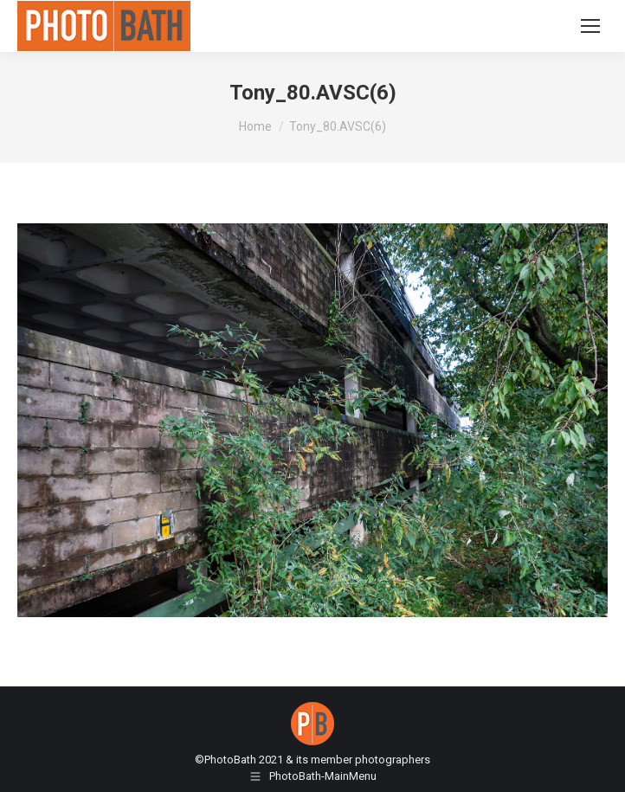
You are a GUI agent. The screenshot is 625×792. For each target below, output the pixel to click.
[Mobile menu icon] (590, 26)
